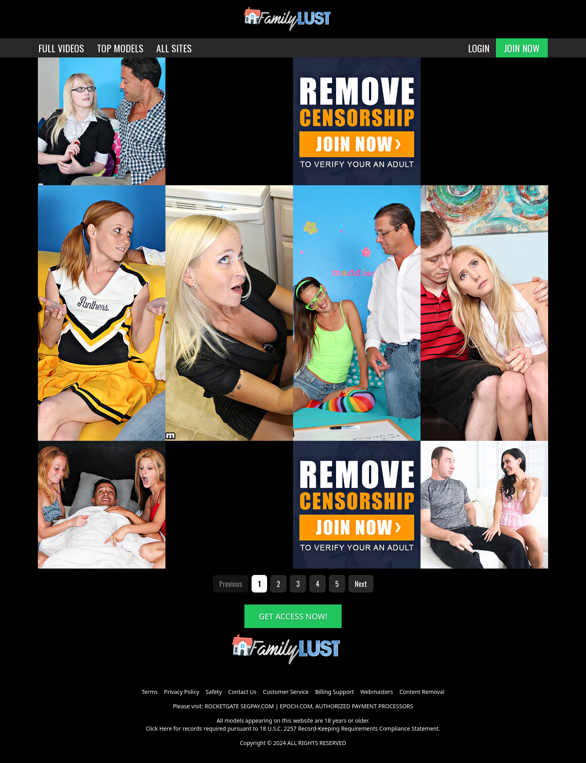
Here (165, 728)
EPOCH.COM (296, 706)
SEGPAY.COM (257, 706)
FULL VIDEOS (61, 48)
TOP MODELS (120, 48)
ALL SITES (174, 48)
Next (361, 584)
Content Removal (421, 692)
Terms (149, 692)
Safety (214, 692)
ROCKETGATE (222, 706)
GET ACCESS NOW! (293, 616)
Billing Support (334, 692)
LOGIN (479, 48)
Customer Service (286, 692)
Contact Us (242, 692)
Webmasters (376, 692)
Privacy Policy (181, 692)
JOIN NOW (522, 48)
